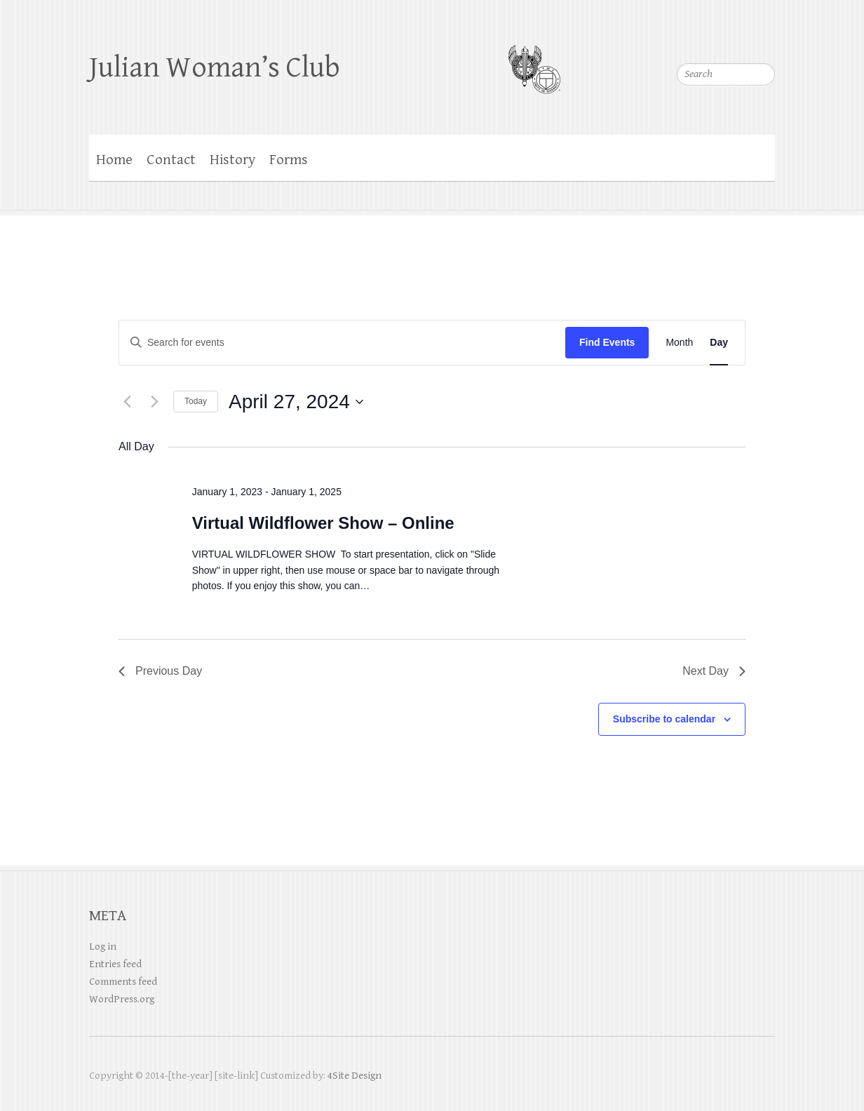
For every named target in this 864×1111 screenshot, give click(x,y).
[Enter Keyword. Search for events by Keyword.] (342, 343)
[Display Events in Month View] (679, 343)
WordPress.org (121, 999)
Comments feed (123, 982)
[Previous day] (127, 401)
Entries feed (115, 964)
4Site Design (355, 1076)
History (232, 160)
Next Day (713, 671)
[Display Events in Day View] (719, 343)
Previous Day (160, 671)
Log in (102, 946)
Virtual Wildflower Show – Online (323, 522)
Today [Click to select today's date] (195, 401)
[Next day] (154, 401)
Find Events (607, 342)
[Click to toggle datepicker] (296, 402)
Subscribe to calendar (664, 719)
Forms (288, 160)
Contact (171, 160)
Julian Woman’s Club (214, 67)
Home (114, 160)
